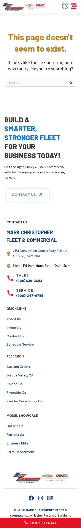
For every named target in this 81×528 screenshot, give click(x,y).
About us (13, 319)
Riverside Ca (16, 392)
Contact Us (15, 336)
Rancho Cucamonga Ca (24, 401)
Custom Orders (18, 367)
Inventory (14, 328)
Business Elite (17, 443)
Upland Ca (14, 384)
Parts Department (20, 452)
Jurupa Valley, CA (19, 375)
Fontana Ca (15, 435)
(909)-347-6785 (29, 296)
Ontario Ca (14, 426)
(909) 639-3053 (29, 281)
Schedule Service (20, 344)
